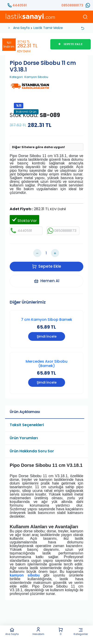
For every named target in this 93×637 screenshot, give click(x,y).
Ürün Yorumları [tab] (24, 438)
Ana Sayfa (12, 631)
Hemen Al (46, 281)
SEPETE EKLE (70, 44)
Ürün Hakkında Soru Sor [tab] (32, 451)
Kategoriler (80, 631)
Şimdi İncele (47, 336)
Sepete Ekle (46, 266)
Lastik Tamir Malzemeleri (53, 27)
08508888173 (72, 5)
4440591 (19, 5)
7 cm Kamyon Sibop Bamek (46, 319)
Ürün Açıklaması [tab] (25, 411)
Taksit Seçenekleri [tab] (27, 425)
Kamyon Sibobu (36, 77)
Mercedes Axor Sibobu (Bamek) (46, 363)
